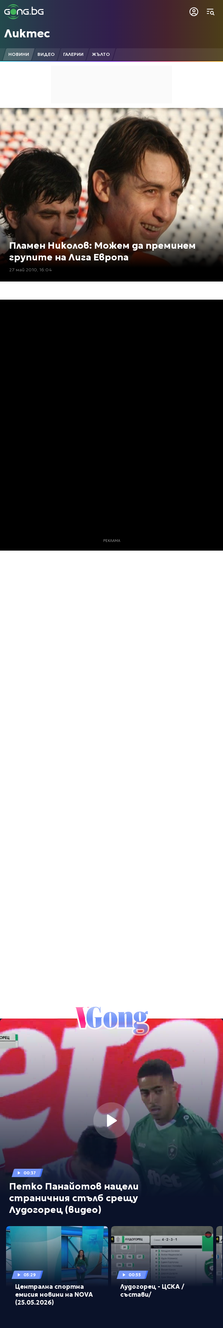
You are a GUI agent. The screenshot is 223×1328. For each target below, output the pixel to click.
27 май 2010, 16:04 (30, 269)
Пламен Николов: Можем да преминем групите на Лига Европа (102, 251)
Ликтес (27, 33)
